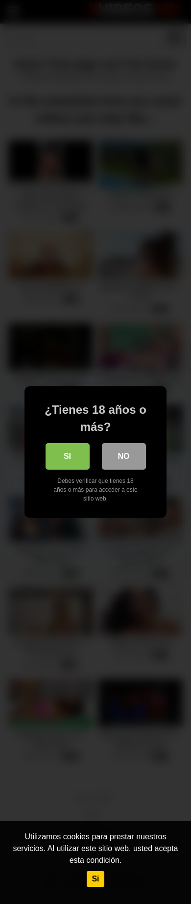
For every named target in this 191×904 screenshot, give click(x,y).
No (124, 456)
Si (95, 879)
